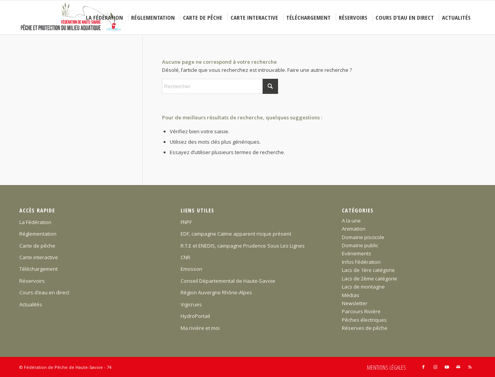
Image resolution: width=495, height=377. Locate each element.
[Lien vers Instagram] (435, 367)
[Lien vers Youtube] (446, 367)
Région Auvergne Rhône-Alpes (216, 292)
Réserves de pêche (364, 327)
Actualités (30, 304)
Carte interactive (38, 257)
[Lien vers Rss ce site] (470, 367)
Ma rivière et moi (200, 327)
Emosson (191, 268)
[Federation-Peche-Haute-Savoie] (71, 17)
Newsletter (354, 303)
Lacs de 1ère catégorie (368, 270)
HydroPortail (195, 315)
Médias (350, 295)
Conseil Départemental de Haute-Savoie (228, 280)
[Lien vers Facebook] (423, 367)
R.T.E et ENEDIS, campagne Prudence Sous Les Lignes (243, 245)
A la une (351, 220)
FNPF (186, 222)
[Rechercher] (220, 86)
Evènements (356, 253)
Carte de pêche (37, 245)
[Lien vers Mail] (458, 367)
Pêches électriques (364, 319)
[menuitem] (105, 17)
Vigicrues (191, 304)
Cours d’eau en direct (44, 292)
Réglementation (37, 233)
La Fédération (35, 222)
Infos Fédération (361, 261)
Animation (353, 228)
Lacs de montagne (363, 286)
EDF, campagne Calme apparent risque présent (236, 233)
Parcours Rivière (361, 311)
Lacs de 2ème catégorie (369, 278)
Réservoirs (32, 280)
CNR (185, 257)
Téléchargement (38, 268)
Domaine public (360, 245)
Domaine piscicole (363, 237)
